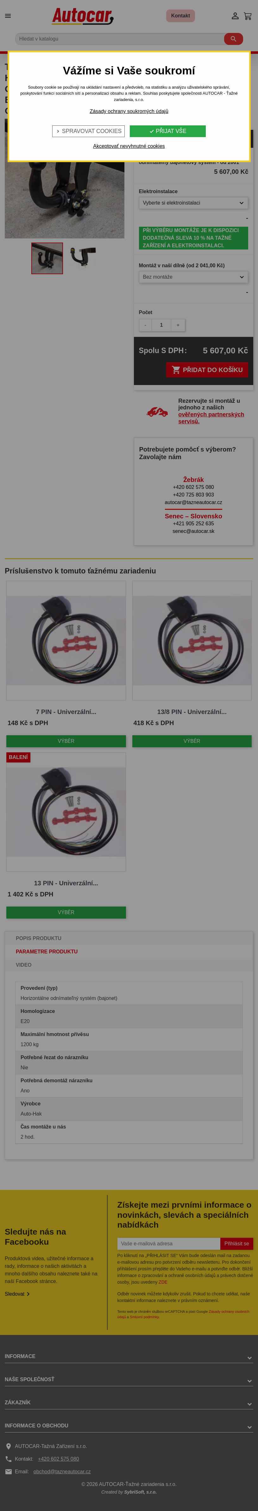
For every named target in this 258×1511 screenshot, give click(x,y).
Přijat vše (167, 131)
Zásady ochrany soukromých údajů (129, 111)
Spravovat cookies (88, 131)
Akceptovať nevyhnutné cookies (129, 146)
